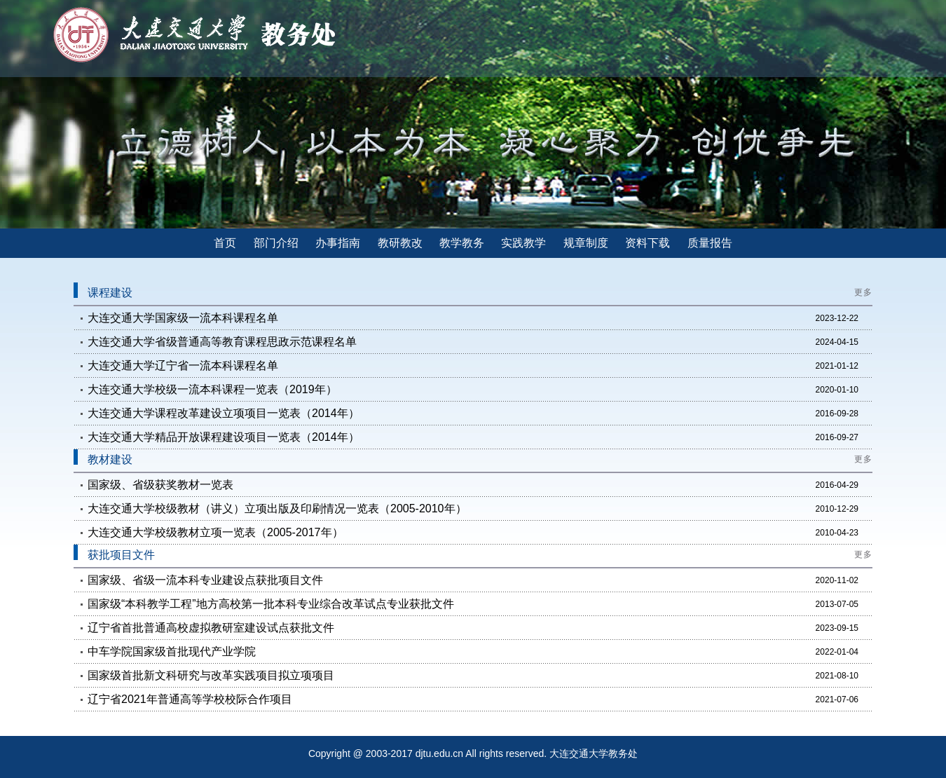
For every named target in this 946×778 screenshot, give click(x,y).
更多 (863, 292)
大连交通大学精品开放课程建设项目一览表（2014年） (223, 437)
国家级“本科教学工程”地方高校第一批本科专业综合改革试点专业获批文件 (271, 604)
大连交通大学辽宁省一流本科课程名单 (183, 365)
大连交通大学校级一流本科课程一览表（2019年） (212, 389)
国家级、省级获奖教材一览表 (160, 485)
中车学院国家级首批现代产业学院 (172, 651)
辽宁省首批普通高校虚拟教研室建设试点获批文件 (211, 628)
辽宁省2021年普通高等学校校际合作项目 (190, 699)
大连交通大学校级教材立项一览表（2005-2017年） (215, 532)
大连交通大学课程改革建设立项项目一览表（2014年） (223, 413)
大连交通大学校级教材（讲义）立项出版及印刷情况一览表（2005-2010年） (277, 508)
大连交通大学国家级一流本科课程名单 (183, 318)
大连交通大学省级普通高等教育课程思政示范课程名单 (222, 342)
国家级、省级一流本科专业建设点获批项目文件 (205, 580)
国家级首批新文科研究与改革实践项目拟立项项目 (211, 675)
